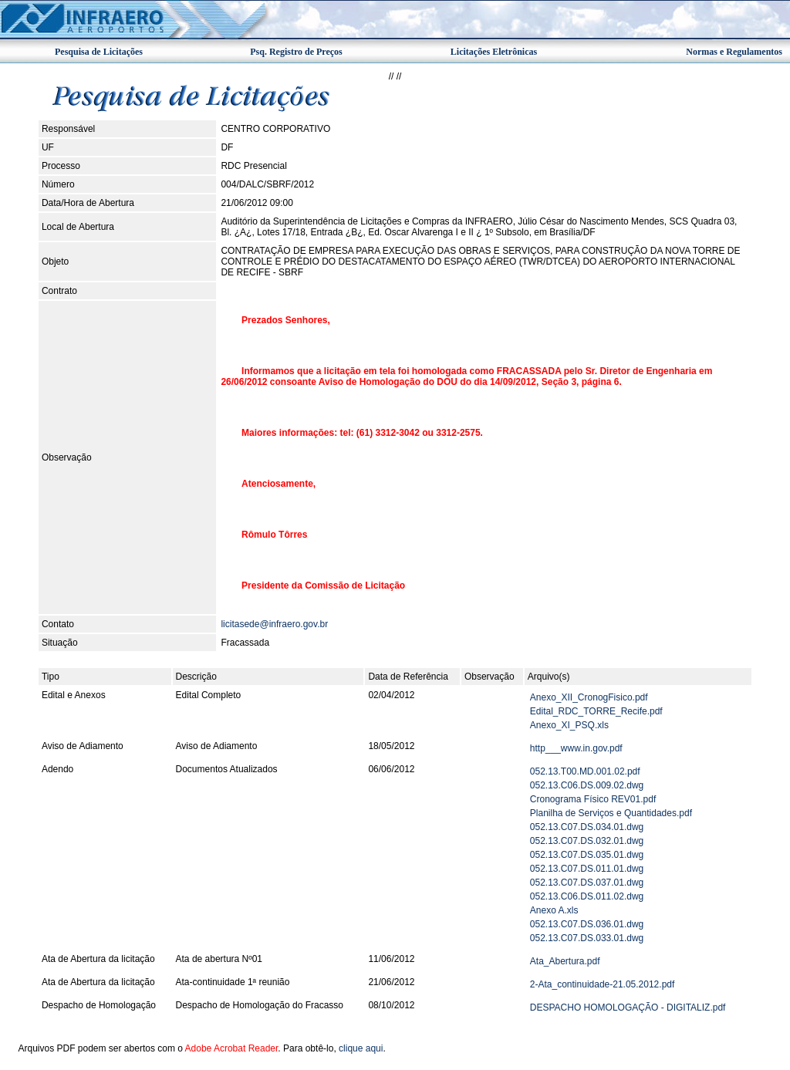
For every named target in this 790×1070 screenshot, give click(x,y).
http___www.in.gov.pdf (576, 748)
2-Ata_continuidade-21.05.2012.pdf (602, 984)
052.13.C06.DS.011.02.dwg (586, 896)
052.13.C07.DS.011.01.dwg (586, 868)
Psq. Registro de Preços (296, 51)
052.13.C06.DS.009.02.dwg (586, 785)
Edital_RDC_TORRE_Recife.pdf (596, 711)
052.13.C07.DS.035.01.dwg (586, 854)
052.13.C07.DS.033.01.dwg (586, 938)
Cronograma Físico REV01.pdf (593, 799)
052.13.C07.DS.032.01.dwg (586, 840)
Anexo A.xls (554, 910)
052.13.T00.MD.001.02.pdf (585, 771)
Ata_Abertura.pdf (565, 961)
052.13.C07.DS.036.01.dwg (586, 924)
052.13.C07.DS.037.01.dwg (586, 882)
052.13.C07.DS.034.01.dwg (586, 827)
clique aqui (361, 1048)
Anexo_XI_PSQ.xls (569, 725)
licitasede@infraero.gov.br (274, 624)
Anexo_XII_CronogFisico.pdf (589, 697)
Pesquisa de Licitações (99, 51)
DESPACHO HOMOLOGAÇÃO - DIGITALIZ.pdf (628, 1007)
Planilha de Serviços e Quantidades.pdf (611, 813)
